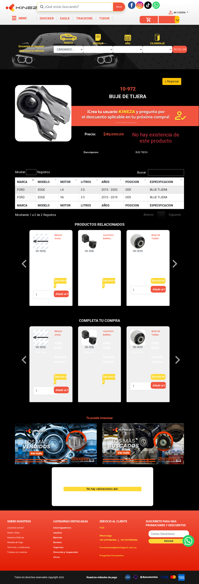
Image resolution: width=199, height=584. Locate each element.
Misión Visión (13, 533)
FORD (21, 189)
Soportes (58, 547)
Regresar (172, 81)
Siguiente (175, 214)
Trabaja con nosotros (17, 552)
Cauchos (57, 533)
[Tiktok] (148, 5)
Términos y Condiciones (18, 547)
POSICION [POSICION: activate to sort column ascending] (132, 182)
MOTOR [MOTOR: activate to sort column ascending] (65, 182)
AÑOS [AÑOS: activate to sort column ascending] (105, 182)
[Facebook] (131, 5)
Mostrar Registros (32, 172)
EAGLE (64, 18)
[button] (178, 12)
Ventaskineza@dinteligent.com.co (118, 547)
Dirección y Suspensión (65, 552)
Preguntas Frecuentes (112, 555)
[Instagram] (140, 5)
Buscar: (160, 172)
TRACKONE (84, 18)
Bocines (57, 542)
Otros (56, 557)
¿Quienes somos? (15, 528)
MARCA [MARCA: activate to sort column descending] (22, 182)
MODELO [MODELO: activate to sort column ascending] (44, 182)
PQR (102, 528)
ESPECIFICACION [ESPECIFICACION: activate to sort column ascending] (161, 182)
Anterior (149, 214)
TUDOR (103, 18)
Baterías (57, 537)
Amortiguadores (62, 528)
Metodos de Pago (15, 542)
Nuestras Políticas (15, 537)
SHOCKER (46, 18)
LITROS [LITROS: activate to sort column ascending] (86, 182)
